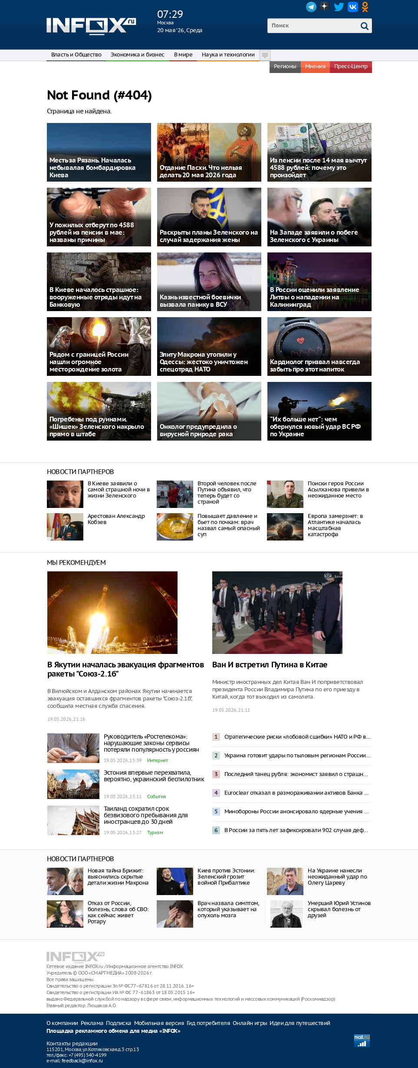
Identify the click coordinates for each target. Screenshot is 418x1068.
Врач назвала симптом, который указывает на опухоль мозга (228, 909)
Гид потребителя (208, 1023)
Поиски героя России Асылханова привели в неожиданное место (338, 489)
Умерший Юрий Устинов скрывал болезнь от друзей (339, 909)
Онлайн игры (250, 1023)
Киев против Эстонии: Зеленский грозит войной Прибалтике (226, 876)
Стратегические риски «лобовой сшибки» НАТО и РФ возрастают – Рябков (297, 736)
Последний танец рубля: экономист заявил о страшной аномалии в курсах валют (297, 774)
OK (367, 7)
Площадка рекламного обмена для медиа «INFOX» (113, 1031)
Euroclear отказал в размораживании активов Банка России (297, 792)
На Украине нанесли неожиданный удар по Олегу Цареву (337, 876)
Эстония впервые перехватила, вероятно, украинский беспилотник (154, 776)
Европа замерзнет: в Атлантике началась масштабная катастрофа (335, 525)
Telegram (311, 7)
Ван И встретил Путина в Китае (270, 665)
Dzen (325, 7)
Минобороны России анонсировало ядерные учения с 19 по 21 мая (297, 811)
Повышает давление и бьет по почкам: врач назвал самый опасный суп (228, 525)
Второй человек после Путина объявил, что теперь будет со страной (226, 492)
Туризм (155, 832)
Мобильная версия (159, 1023)
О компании (62, 1023)
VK (353, 7)
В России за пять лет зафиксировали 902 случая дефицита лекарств (297, 830)
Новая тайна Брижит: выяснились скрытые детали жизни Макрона (118, 876)
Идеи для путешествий (300, 1023)
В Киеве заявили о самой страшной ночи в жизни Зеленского (119, 489)
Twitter (339, 7)
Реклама (92, 1023)
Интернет (157, 760)
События (156, 796)
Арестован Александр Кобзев (116, 519)
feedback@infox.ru (82, 1061)
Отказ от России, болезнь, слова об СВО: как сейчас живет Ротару (118, 912)
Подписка (118, 1023)
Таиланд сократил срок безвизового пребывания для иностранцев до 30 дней (146, 815)
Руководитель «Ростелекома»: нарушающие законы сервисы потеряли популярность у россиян (151, 743)
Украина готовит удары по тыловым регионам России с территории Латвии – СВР (297, 755)
